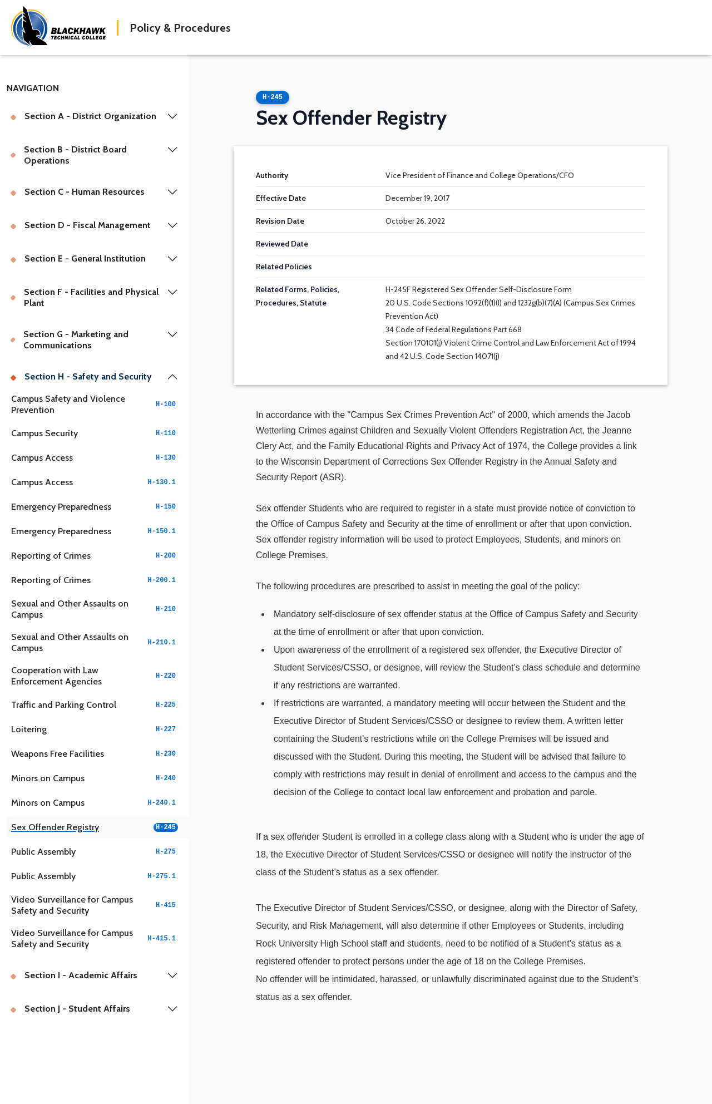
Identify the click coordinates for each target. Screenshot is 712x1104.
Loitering (94, 729)
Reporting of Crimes (94, 555)
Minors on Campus (94, 778)
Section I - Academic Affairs (73, 975)
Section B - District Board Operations (68, 155)
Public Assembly (94, 851)
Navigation (33, 88)
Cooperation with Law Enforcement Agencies (94, 676)
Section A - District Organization (83, 116)
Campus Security (94, 433)
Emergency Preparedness (94, 506)
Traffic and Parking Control (94, 704)
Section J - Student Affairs (70, 1008)
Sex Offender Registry (94, 827)
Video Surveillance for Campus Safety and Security (94, 905)
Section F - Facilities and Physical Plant (84, 297)
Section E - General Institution (78, 258)
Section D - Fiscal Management (80, 225)
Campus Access (94, 457)
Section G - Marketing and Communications (69, 340)
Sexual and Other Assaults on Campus (94, 609)
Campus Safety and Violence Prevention (94, 404)
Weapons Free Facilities (94, 753)
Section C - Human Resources (77, 191)
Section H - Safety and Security (81, 376)
